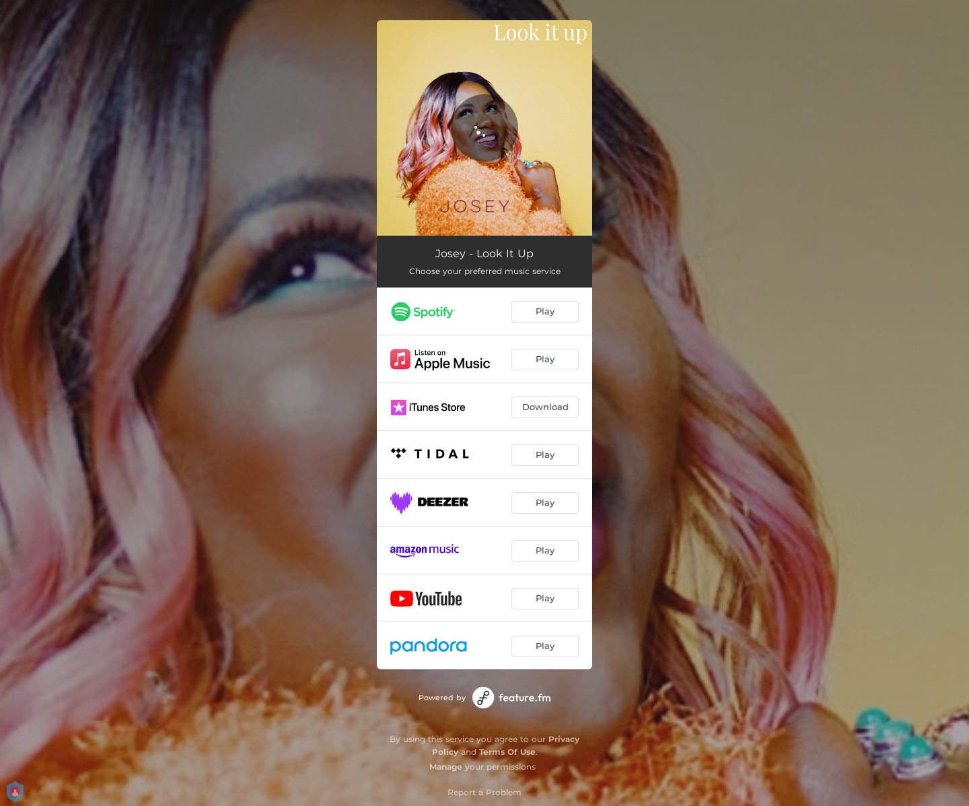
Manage (445, 767)
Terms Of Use (507, 752)
